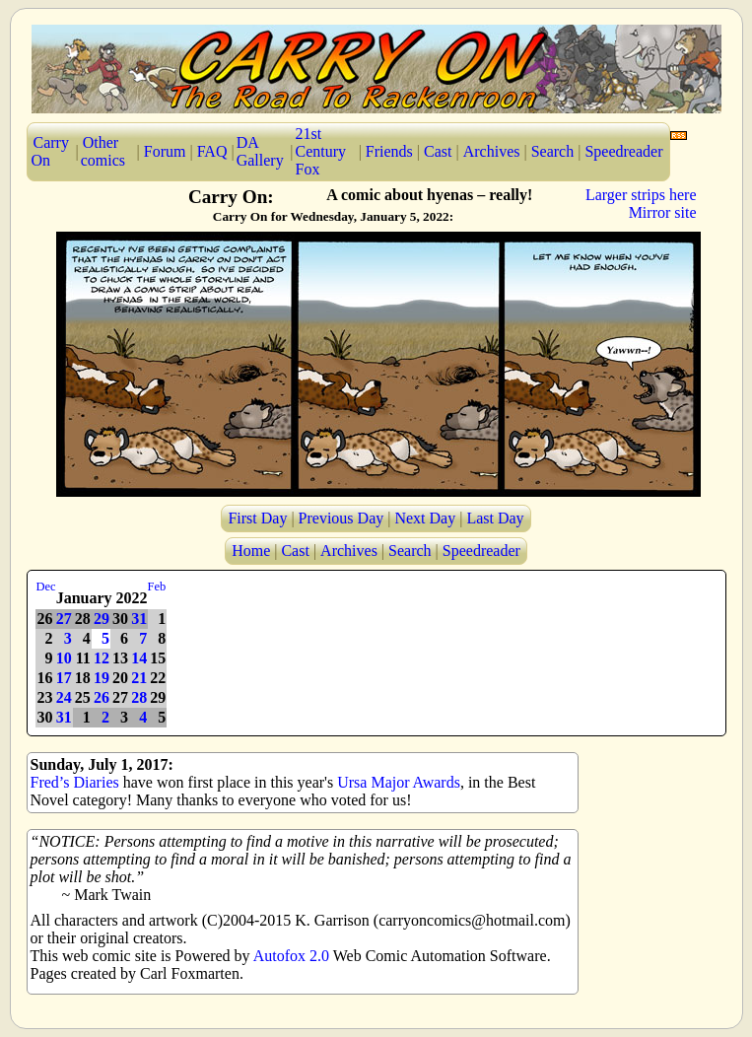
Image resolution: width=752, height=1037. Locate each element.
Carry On (50, 151)
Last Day (494, 518)
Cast (437, 151)
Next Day (424, 518)
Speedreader (623, 151)
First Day (257, 518)
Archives (491, 151)
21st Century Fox (321, 151)
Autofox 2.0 (291, 955)
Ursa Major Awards (398, 782)
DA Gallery (260, 151)
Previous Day (341, 518)
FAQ (212, 151)
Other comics (103, 151)
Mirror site (663, 212)
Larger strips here (641, 194)
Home (251, 550)
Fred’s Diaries (75, 782)
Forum (165, 151)
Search (553, 151)
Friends (389, 151)
